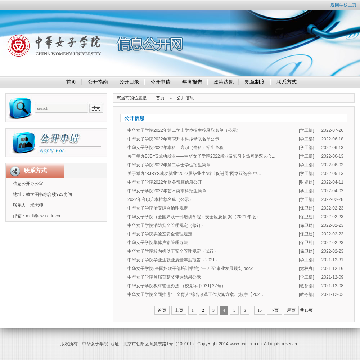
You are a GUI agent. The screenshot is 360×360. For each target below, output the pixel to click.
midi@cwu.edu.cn (43, 216)
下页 (274, 310)
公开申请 (160, 82)
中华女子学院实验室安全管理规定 (159, 234)
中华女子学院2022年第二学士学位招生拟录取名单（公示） (184, 130)
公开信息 (185, 97)
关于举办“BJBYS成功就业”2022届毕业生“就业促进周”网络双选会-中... (194, 173)
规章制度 (255, 82)
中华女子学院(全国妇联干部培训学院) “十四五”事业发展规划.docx (190, 268)
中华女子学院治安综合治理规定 (157, 208)
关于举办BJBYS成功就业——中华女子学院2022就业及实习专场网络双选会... (201, 156)
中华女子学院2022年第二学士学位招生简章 (169, 164)
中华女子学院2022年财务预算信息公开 (164, 182)
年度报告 (192, 82)
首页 (71, 82)
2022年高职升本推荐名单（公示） (160, 199)
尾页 (291, 310)
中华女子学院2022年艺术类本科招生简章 (166, 190)
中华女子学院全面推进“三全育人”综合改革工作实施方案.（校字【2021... (196, 294)
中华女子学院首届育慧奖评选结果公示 (164, 277)
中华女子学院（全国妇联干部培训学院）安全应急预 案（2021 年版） (193, 216)
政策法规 (223, 82)
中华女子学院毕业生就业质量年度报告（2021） (173, 259)
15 (259, 310)
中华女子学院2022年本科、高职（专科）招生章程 (175, 147)
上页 (179, 310)
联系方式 (286, 82)
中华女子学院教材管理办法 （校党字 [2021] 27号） (176, 285)
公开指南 (98, 82)
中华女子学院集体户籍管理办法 (157, 242)
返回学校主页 (343, 5)
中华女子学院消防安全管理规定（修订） (166, 225)
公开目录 (129, 82)
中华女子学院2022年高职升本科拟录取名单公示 (173, 138)
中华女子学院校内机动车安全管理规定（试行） (172, 251)
